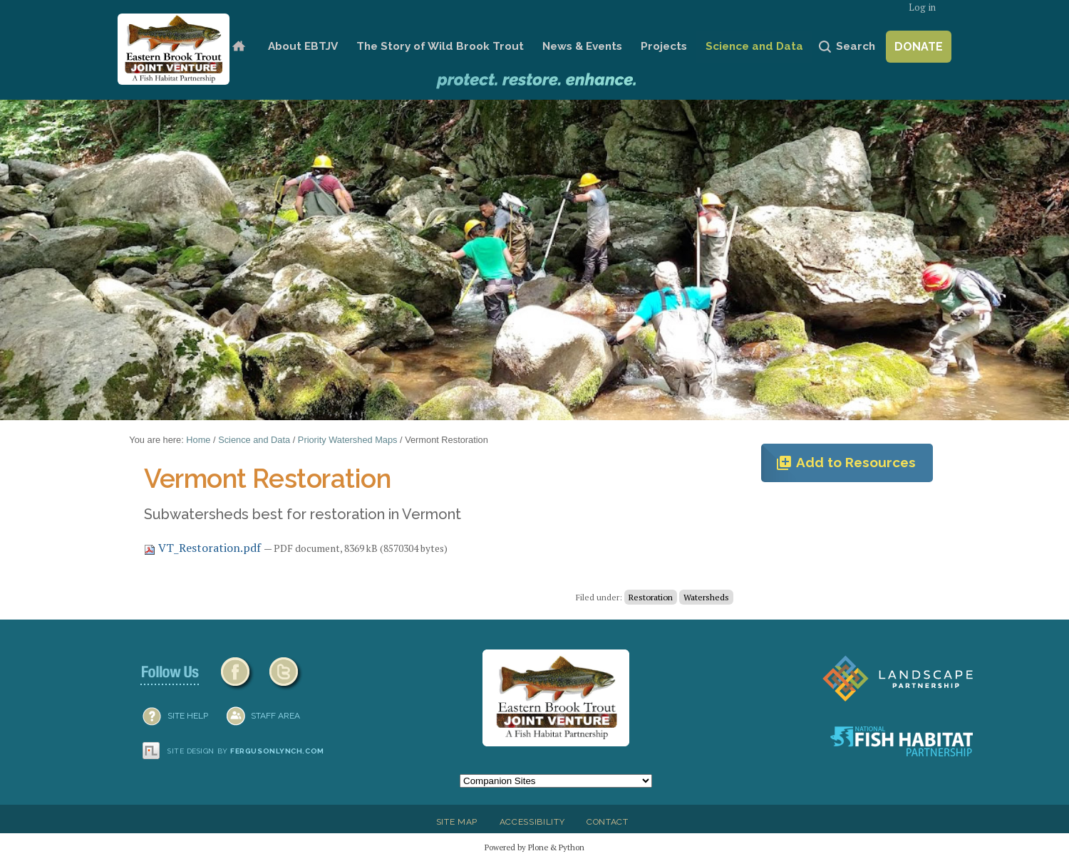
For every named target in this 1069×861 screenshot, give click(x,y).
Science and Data (754, 46)
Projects (664, 46)
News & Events (582, 46)
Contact (608, 822)
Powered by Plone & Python (534, 847)
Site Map (456, 822)
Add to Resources (845, 462)
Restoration (651, 597)
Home (238, 47)
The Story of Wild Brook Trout (440, 46)
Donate (918, 46)
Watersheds (706, 597)
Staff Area (275, 716)
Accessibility (532, 822)
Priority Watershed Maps (348, 439)
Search (855, 46)
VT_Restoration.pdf (204, 547)
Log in (922, 7)
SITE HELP (187, 716)
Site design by (245, 751)
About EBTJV (303, 46)
